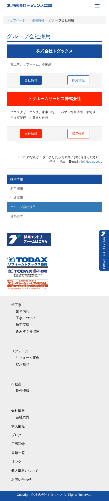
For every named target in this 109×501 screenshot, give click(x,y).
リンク (16, 462)
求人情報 (18, 426)
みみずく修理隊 (27, 331)
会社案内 (22, 417)
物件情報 (22, 391)
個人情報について (24, 471)
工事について (26, 318)
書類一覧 (18, 453)
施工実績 (22, 325)
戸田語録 (18, 444)
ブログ (16, 435)
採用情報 (78, 80)
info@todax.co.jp (90, 161)
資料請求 (16, 216)
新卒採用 (16, 188)
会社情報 (31, 80)
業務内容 (22, 311)
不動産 (16, 384)
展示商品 (22, 364)
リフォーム (19, 351)
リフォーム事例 (27, 358)
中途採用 (16, 197)
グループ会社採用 (23, 207)
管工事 (16, 305)
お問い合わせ (21, 479)
